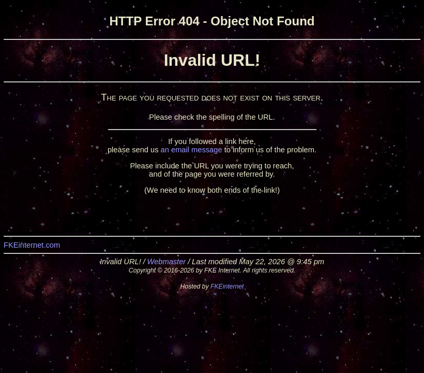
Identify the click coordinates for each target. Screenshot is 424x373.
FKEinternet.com (32, 245)
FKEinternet (227, 286)
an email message (191, 150)
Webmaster (166, 261)
